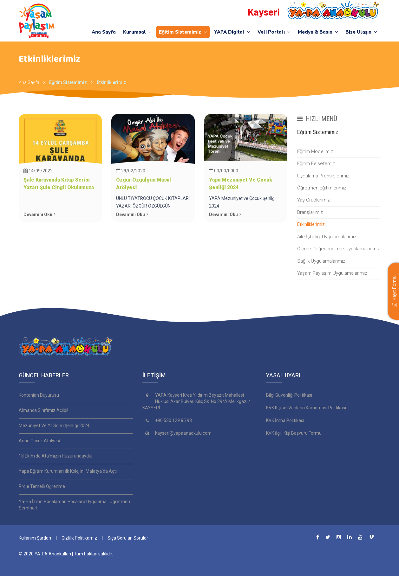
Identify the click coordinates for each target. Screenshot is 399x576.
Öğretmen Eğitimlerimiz (321, 188)
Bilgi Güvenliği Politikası (289, 395)
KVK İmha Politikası (285, 420)
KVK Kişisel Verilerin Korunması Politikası (306, 407)
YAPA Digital (232, 32)
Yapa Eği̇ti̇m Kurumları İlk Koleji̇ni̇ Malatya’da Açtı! (68, 471)
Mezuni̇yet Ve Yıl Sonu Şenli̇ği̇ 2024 (54, 425)
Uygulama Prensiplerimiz (323, 176)
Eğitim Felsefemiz (316, 163)
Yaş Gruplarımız (313, 200)
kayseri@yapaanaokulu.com (183, 433)
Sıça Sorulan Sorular (128, 538)
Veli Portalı (274, 32)
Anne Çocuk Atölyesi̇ (39, 440)
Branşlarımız (310, 212)
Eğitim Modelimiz (315, 151)
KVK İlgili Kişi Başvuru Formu (294, 433)
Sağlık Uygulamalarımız (321, 261)
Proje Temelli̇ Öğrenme (42, 486)
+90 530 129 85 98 (173, 420)
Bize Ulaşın (361, 32)
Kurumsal (137, 32)
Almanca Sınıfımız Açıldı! (43, 410)
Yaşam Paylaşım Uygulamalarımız (332, 273)
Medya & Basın (318, 32)
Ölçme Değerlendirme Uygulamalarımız (338, 249)
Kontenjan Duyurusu (39, 395)
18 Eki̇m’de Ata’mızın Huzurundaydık (55, 455)
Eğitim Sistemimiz (183, 32)
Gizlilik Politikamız (79, 538)
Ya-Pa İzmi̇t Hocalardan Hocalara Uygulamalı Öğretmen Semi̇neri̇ (74, 504)
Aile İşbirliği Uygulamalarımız (326, 237)
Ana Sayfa (104, 32)
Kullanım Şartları (35, 538)
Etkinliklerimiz (111, 82)
